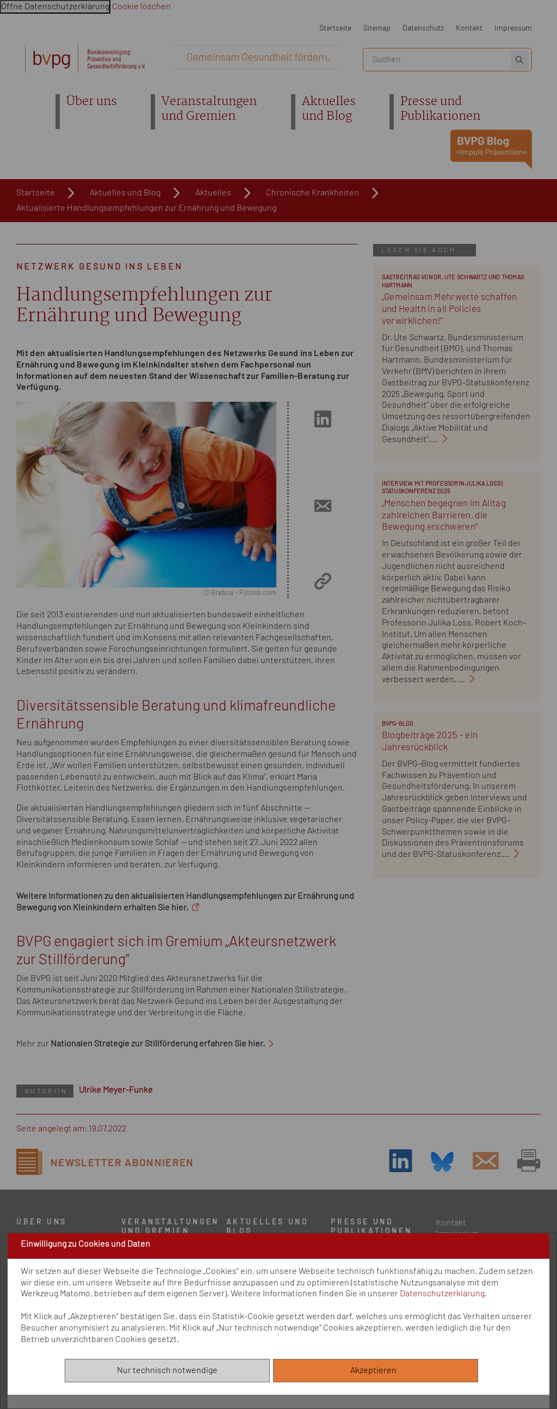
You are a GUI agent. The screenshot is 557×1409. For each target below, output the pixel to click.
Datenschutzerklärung (442, 1293)
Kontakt (469, 28)
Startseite (335, 28)
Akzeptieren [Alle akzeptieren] (375, 1370)
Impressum (513, 28)
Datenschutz (423, 28)
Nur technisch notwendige (167, 1370)
